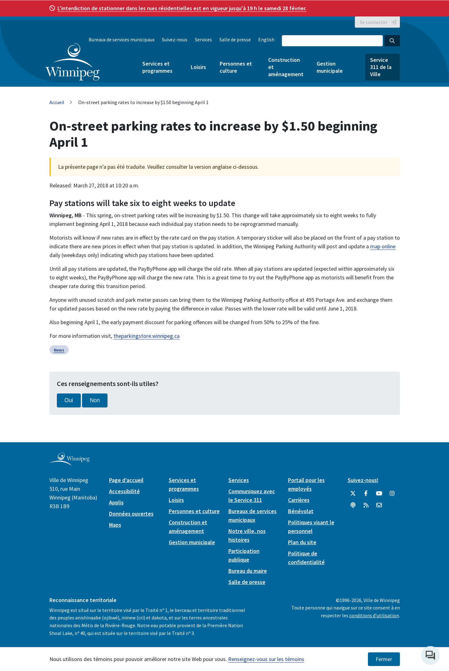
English (266, 39)
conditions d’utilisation (374, 615)
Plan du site (302, 542)
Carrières (298, 499)
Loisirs (198, 67)
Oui (69, 400)
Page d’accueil (126, 480)
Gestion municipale (330, 67)
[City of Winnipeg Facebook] (366, 493)
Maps (115, 524)
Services (203, 39)
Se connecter (373, 22)
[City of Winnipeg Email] (379, 505)
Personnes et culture (236, 67)
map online (383, 246)
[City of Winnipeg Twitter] (353, 493)
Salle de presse (235, 39)
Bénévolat (301, 511)
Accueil (56, 102)
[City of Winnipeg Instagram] (392, 493)
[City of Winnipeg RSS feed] (366, 505)
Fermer (384, 659)
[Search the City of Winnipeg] (332, 40)
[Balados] (353, 505)
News (59, 350)
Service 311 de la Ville (381, 67)
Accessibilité (124, 491)
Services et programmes (157, 67)
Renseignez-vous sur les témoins (266, 659)
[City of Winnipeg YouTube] (379, 493)
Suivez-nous (174, 39)
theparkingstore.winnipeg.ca (146, 335)
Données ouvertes (131, 513)
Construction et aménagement (285, 67)
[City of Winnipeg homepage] (69, 463)
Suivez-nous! (363, 480)
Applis (116, 502)
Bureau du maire (247, 570)
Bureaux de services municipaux (121, 39)
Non (95, 400)
